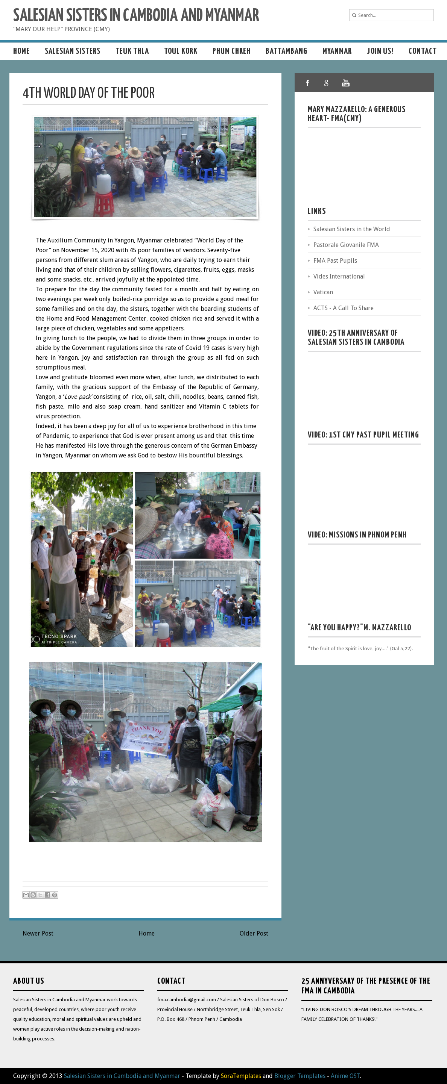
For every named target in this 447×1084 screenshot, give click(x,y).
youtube (345, 82)
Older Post (254, 933)
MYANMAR (337, 51)
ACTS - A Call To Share (343, 308)
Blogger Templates (299, 1075)
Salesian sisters (72, 51)
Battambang (286, 51)
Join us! (380, 51)
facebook (307, 82)
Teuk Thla (132, 51)
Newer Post (38, 933)
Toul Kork (181, 51)
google (326, 82)
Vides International (339, 276)
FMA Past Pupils (335, 260)
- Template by (220, 1075)
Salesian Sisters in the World (351, 229)
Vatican (323, 292)
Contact (423, 51)
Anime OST (345, 1075)
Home (21, 51)
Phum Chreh (232, 51)
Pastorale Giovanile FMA (346, 244)
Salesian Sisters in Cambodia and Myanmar (136, 16)
